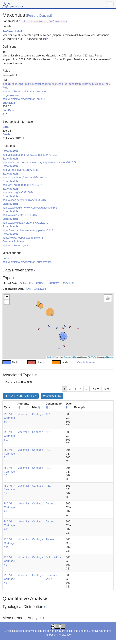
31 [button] (106, 388)
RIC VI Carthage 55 (9, 489)
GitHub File (26, 283)
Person (32, 15)
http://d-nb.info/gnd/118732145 (20, 169)
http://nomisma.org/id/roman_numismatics (26, 262)
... (86, 388)
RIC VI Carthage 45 (9, 561)
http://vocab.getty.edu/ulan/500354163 (24, 200)
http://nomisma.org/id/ (15, 245)
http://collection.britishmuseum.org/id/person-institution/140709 (39, 162)
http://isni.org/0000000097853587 (22, 185)
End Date (8, 110)
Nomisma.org (57, 630)
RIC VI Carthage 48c (9, 543)
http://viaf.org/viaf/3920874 (18, 192)
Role (5, 87)
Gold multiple (53, 557)
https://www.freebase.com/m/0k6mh (23, 237)
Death (6, 134)
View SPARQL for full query (20, 396)
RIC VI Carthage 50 (9, 418)
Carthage (37, 414)
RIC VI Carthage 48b (9, 525)
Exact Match (10, 151)
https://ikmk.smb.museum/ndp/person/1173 (27, 230)
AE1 (48, 414)
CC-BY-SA (92, 357)
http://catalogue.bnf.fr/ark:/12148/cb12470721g (29, 154)
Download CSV (52, 396)
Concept (45, 15)
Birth (5, 126)
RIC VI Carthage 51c (9, 453)
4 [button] (80, 388)
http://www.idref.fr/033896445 (19, 215)
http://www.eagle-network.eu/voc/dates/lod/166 (29, 207)
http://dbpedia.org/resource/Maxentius (24, 177)
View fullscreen (86, 362)
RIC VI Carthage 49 (9, 579)
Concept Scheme (13, 241)
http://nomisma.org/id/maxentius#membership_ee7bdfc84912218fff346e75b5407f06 (56, 84)
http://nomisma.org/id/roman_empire (23, 99)
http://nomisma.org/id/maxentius (45, 21)
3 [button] (75, 388)
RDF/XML (41, 283)
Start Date (8, 102)
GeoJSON (40, 288)
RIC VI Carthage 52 (9, 471)
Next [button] (95, 388)
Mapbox (109, 357)
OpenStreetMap (70, 357)
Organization (10, 95)
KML (28, 288)
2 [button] (70, 388)
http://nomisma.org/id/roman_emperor (24, 91)
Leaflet (50, 357)
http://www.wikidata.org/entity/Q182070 (25, 222)
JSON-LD (68, 283)
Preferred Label (12, 31)
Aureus (50, 503)
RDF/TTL (54, 283)
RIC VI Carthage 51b (9, 436)
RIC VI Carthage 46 (9, 507)
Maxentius (23, 414)
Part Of (6, 258)
